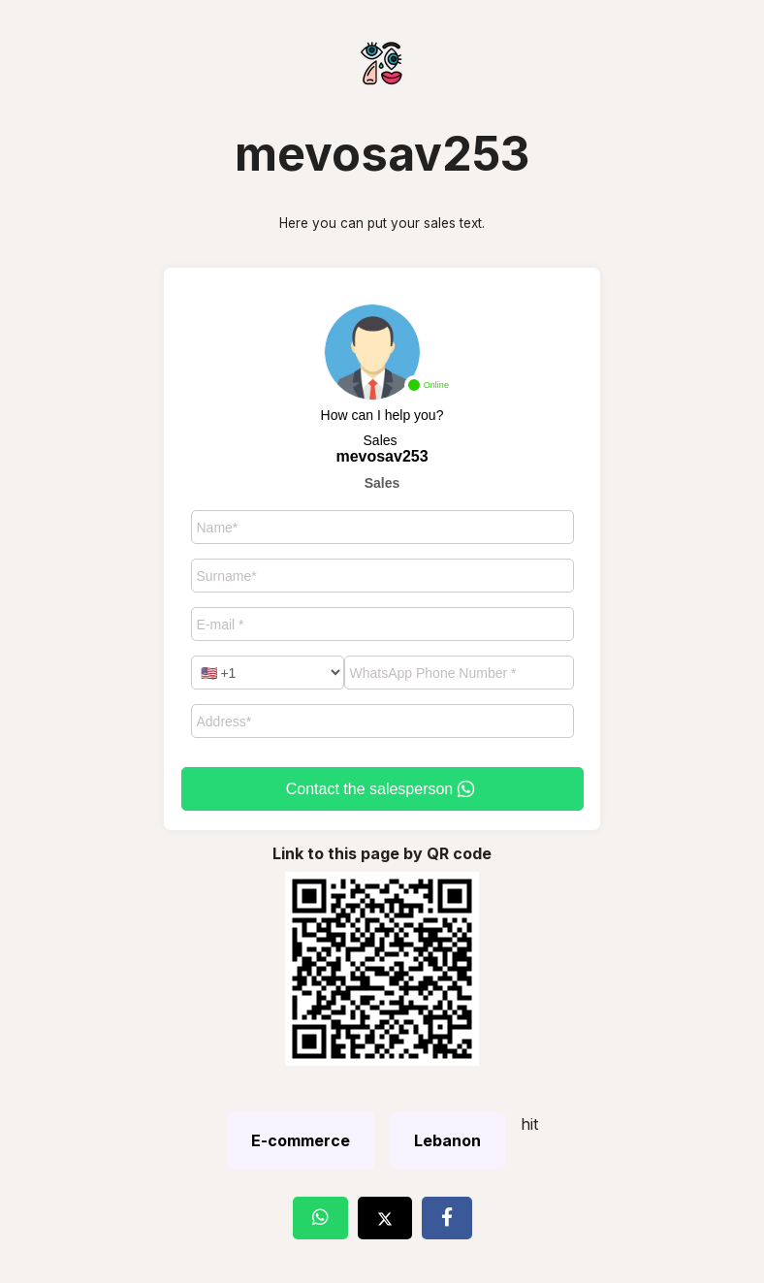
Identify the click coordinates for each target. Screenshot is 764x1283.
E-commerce (300, 1140)
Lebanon (447, 1140)
